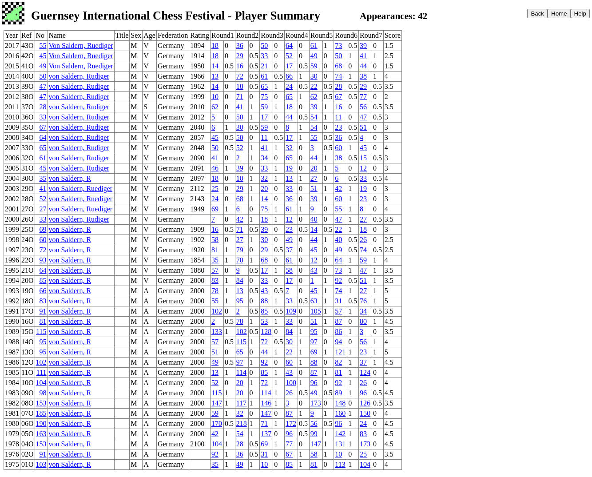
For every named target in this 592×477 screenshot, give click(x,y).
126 (365, 403)
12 (363, 168)
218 (241, 423)
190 (41, 423)
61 (314, 45)
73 (338, 45)
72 (239, 76)
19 (289, 168)
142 (340, 433)
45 (43, 56)
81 (215, 250)
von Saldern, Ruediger (81, 188)
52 (289, 56)
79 (239, 250)
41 (363, 56)
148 (340, 403)
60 (338, 147)
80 (363, 321)
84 (239, 280)
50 (264, 45)
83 (215, 280)
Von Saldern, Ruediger (81, 45)
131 (340, 444)
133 (216, 331)
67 (338, 96)
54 (314, 117)
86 (338, 331)
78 (215, 290)
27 (314, 178)
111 (41, 372)
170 (216, 423)
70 (239, 260)
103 (41, 464)
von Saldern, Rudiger (79, 76)
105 (315, 311)
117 (241, 403)
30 (314, 76)
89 (338, 393)
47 (43, 86)
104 (41, 382)
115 (41, 331)
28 (338, 86)
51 (363, 127)
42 (338, 188)
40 (314, 219)
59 (314, 66)
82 (338, 362)
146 (266, 403)
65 (264, 86)
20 (314, 168)
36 (239, 45)
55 (43, 45)
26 (363, 239)
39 (363, 45)
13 (215, 76)
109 (291, 311)
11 (338, 117)
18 (215, 45)
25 (215, 188)
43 (314, 270)
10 (215, 96)
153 (41, 403)
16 (239, 66)
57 (215, 270)
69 (215, 209)
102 (216, 311)
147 (216, 403)
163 (41, 433)
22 (314, 86)
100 (291, 382)
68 (338, 66)
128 (266, 331)
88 (264, 301)
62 (314, 96)
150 (365, 413)
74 (338, 76)
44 (363, 66)
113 (340, 464)
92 (338, 280)
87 (338, 321)
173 (315, 403)
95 (239, 301)
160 (340, 413)
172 (291, 423)
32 (289, 147)
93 (43, 260)
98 (43, 393)
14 (215, 66)
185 (41, 413)
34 (264, 158)
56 (363, 107)
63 (314, 301)
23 (338, 127)
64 (289, 45)
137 (266, 433)
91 (43, 311)
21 (264, 66)
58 (215, 239)
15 (363, 158)
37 (289, 250)
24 (289, 86)
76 (363, 301)
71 (239, 96)
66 (289, 76)
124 (365, 372)
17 (289, 66)
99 (314, 433)
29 (239, 56)
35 (43, 178)
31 (338, 301)
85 (43, 280)
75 (264, 96)
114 (241, 372)
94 (338, 342)
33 (264, 56)
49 (314, 56)
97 (314, 342)
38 (363, 76)
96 (314, 382)
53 (264, 321)
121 (340, 352)
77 (363, 96)
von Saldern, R (70, 178)
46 (215, 168)
